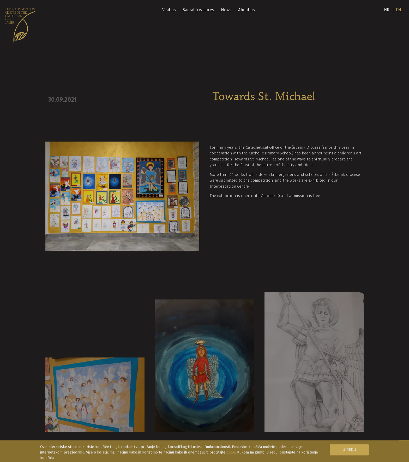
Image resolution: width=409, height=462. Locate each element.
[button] (359, 452)
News (226, 9)
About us (246, 9)
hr (386, 9)
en (398, 9)
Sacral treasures (198, 9)
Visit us (169, 9)
